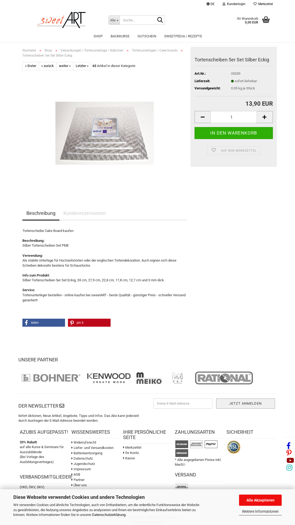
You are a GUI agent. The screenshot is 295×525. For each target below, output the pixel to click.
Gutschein (147, 36)
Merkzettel (263, 4)
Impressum (81, 469)
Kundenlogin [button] (234, 4)
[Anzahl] (234, 117)
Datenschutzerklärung (109, 515)
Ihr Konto (131, 453)
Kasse (129, 458)
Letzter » (82, 66)
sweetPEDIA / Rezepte (183, 36)
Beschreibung (40, 213)
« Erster (30, 66)
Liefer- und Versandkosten (92, 448)
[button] (211, 4)
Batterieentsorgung (86, 453)
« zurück (47, 66)
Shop (98, 36)
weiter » (65, 66)
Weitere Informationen (260, 511)
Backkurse (120, 36)
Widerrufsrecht (83, 442)
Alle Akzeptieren (260, 500)
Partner (77, 480)
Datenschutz (82, 458)
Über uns (79, 485)
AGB (75, 474)
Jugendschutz (83, 464)
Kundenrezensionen (84, 213)
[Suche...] (114, 20)
